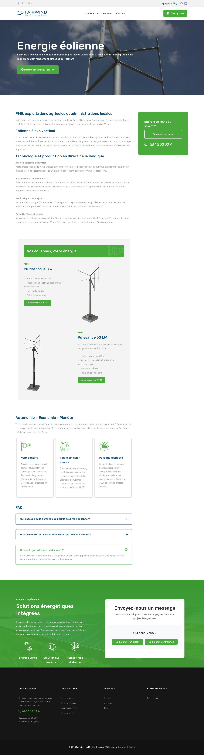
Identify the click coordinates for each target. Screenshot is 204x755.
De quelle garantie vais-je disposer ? (42, 550)
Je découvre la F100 (37, 302)
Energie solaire (68, 698)
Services (107, 13)
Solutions (92, 13)
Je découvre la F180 (91, 380)
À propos (166, 3)
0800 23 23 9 (26, 3)
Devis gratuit (153, 698)
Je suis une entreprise (161, 641)
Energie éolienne (68, 703)
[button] (38, 69)
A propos (108, 703)
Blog (175, 3)
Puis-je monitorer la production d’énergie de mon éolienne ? (55, 534)
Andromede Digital (126, 747)
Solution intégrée (69, 708)
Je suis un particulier (127, 641)
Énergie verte (67, 713)
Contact (120, 13)
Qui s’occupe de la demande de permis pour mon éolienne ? (55, 519)
